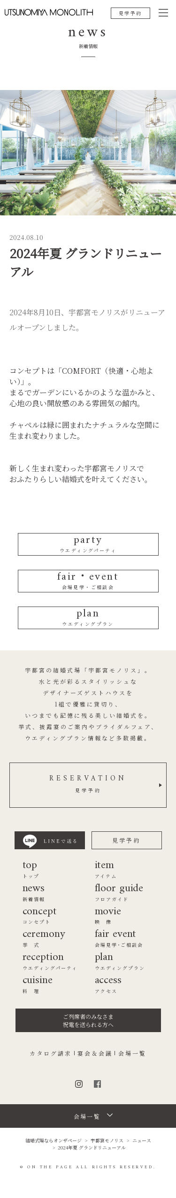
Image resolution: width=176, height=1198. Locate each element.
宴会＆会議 (95, 1053)
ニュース (141, 1140)
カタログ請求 (51, 1053)
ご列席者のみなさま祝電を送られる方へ (88, 1020)
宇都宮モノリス (107, 1140)
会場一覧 (132, 1053)
